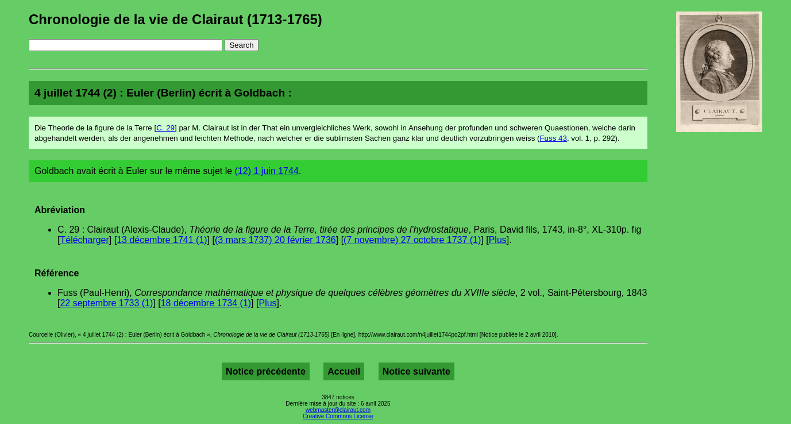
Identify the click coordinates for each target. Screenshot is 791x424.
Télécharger (84, 240)
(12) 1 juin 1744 (267, 171)
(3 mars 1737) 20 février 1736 (275, 240)
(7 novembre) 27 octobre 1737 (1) (412, 240)
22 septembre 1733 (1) (106, 303)
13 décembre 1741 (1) (162, 240)
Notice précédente (266, 371)
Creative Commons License (338, 416)
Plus (498, 240)
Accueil (343, 371)
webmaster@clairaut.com (338, 410)
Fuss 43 (552, 138)
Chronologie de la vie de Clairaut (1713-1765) (175, 19)
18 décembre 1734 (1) (206, 303)
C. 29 (165, 128)
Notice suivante (416, 371)
